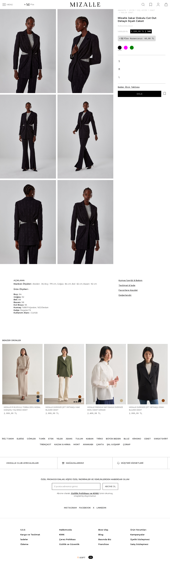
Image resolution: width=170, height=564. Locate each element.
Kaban (89, 438)
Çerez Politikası (67, 539)
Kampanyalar (137, 534)
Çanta (100, 444)
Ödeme (24, 544)
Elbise (20, 438)
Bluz (126, 438)
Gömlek (31, 438)
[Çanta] (166, 4)
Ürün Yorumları (138, 530)
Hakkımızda (65, 530)
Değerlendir (125, 295)
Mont (76, 444)
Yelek (60, 438)
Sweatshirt (161, 438)
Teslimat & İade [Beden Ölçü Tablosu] (127, 285)
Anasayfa (122, 10)
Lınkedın (101, 507)
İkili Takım (8, 438)
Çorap (126, 444)
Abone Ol (110, 486)
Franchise (103, 544)
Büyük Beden (113, 438)
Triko (99, 438)
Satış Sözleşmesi (139, 544)
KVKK (61, 534)
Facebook (85, 507)
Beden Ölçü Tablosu (129, 87)
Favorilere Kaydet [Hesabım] (128, 290)
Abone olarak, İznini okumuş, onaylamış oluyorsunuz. (85, 494)
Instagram (70, 507)
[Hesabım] (158, 4)
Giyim (131, 10)
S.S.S (22, 530)
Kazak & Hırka (62, 444)
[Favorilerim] (150, 4)
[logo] (85, 4)
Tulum (79, 438)
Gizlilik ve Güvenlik (69, 544)
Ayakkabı (88, 444)
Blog (100, 534)
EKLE (140, 93)
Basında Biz (104, 539)
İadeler (24, 539)
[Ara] (143, 4)
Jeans (69, 438)
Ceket (152, 10)
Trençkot (45, 444)
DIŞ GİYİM (142, 10)
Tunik (42, 438)
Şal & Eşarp (113, 444)
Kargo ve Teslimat (30, 534)
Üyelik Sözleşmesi (140, 539)
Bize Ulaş (103, 530)
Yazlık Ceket (127, 12)
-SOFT (81, 557)
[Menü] (7, 4)
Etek (51, 438)
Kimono (136, 438)
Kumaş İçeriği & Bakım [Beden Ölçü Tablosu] (130, 280)
